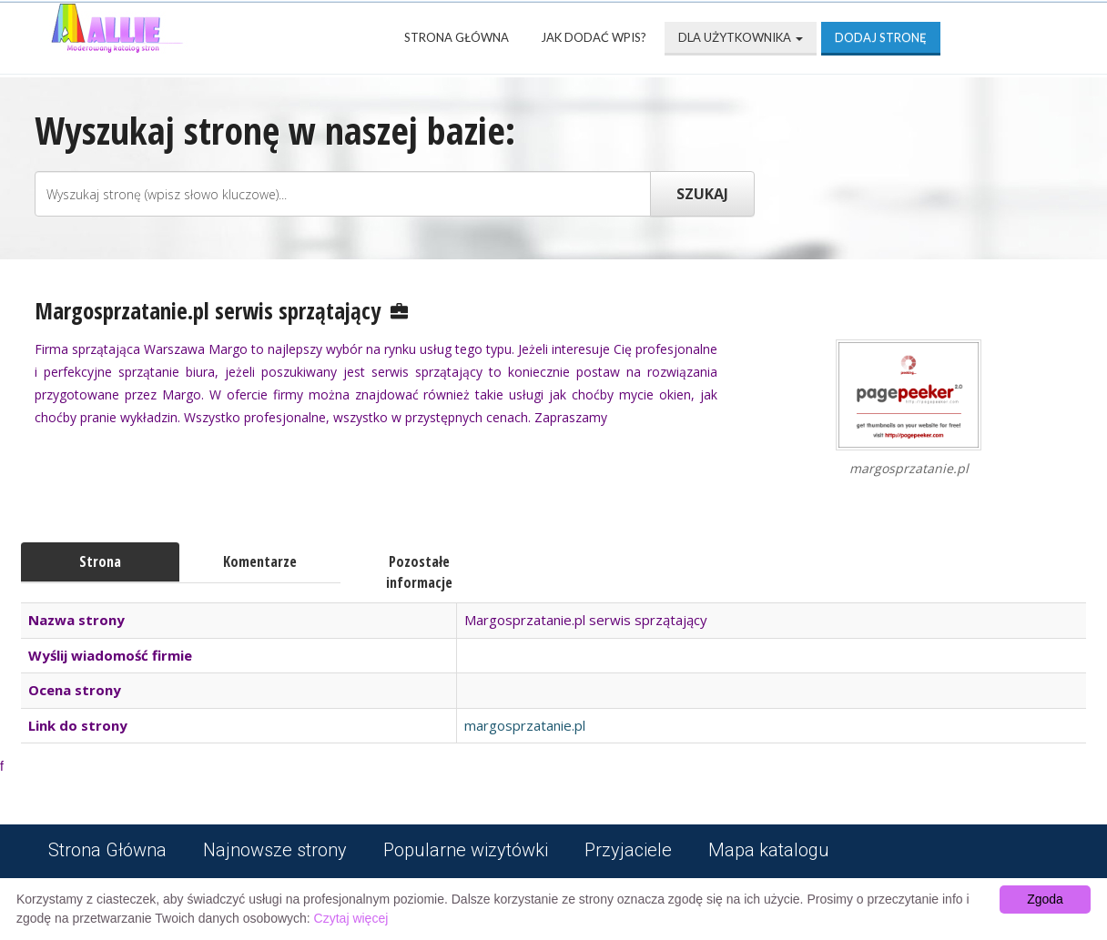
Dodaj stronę (881, 37)
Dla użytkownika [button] (740, 37)
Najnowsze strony (275, 850)
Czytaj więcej (351, 918)
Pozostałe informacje (419, 571)
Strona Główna (456, 37)
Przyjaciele (628, 850)
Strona (100, 561)
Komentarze (260, 561)
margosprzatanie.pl (524, 725)
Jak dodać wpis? (593, 37)
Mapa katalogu (768, 850)
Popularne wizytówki (465, 850)
